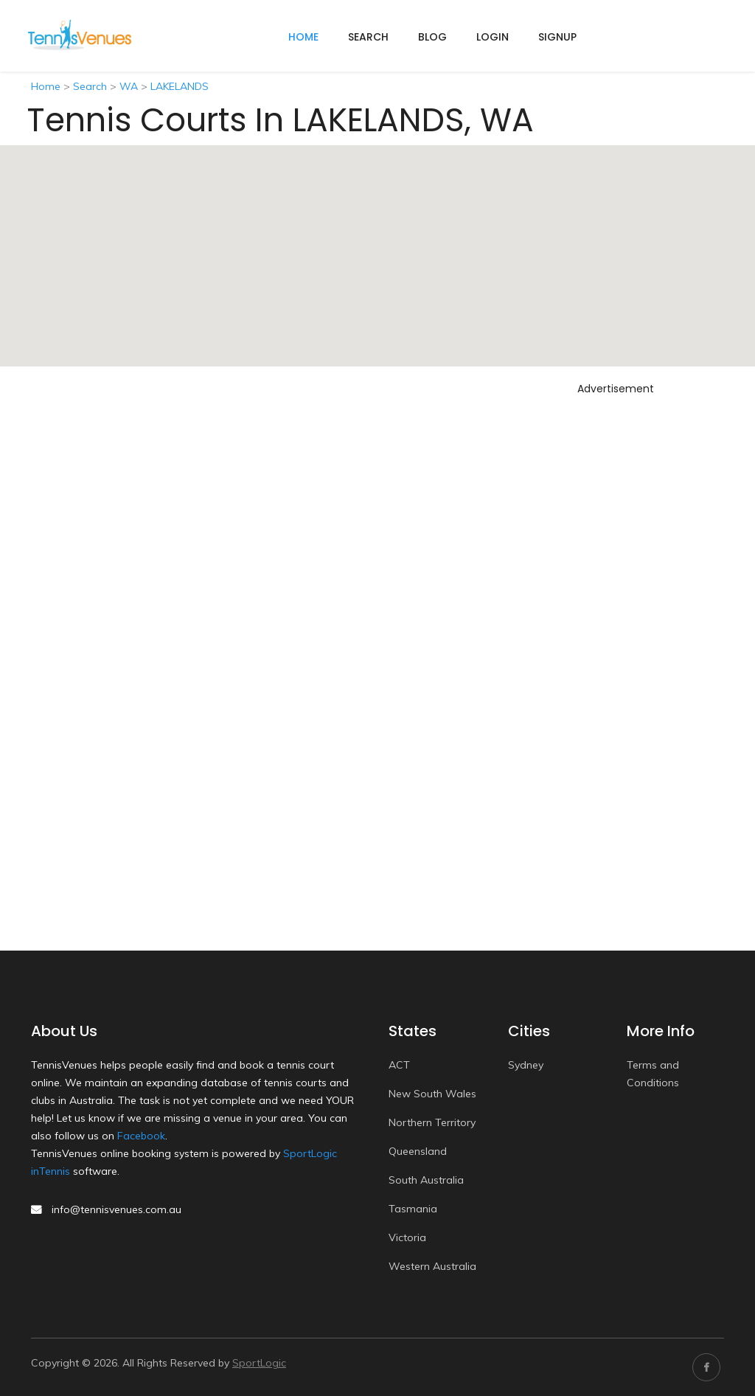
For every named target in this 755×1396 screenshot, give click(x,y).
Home (45, 86)
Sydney (525, 1065)
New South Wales (432, 1093)
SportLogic (259, 1362)
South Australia (426, 1180)
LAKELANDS (179, 86)
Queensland (418, 1151)
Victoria (407, 1237)
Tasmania (413, 1208)
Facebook (141, 1135)
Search (368, 36)
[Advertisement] (629, 621)
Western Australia (432, 1266)
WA (128, 86)
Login (492, 36)
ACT (399, 1065)
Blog (432, 36)
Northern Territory (432, 1122)
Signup (557, 36)
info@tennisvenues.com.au (116, 1209)
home (303, 36)
